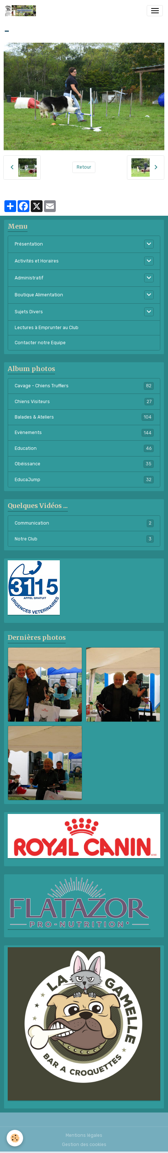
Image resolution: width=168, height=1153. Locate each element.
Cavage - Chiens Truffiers (84, 385)
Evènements (84, 432)
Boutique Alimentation (39, 294)
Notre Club (84, 539)
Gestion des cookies (84, 1144)
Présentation (29, 244)
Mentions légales (84, 1135)
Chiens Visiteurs (84, 401)
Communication (84, 523)
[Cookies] (15, 1138)
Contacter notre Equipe (40, 342)
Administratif (29, 278)
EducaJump (84, 479)
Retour (84, 167)
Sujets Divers (29, 311)
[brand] (22, 10)
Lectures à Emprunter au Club (46, 327)
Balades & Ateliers (84, 417)
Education (84, 448)
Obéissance (84, 464)
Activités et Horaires (37, 261)
